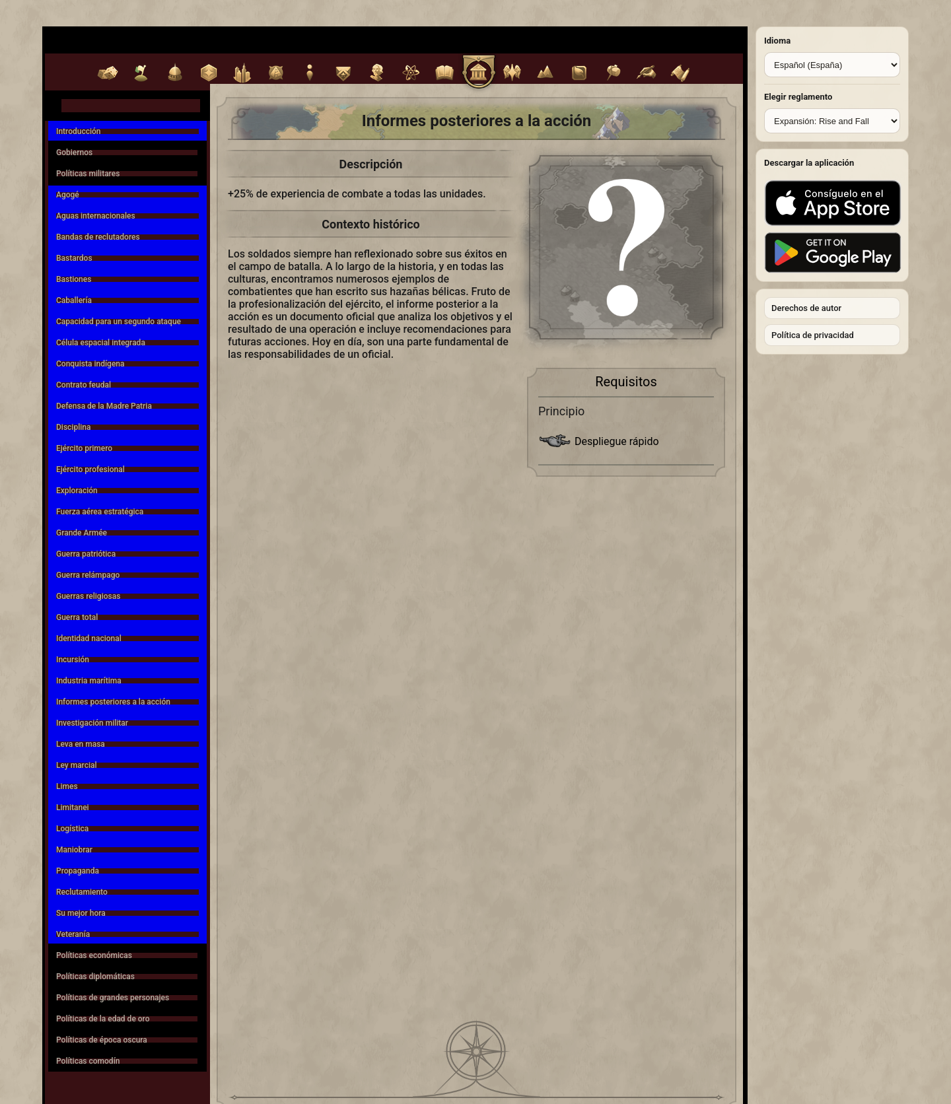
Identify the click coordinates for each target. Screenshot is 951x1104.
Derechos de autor (806, 308)
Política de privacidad (812, 335)
